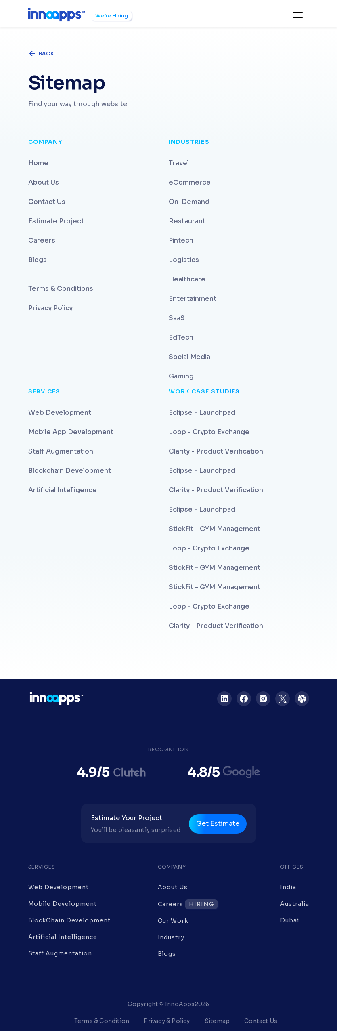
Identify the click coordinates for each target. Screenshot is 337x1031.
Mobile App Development (70, 432)
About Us (43, 182)
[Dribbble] (302, 698)
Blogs (37, 260)
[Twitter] (282, 698)
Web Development (59, 412)
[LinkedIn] (224, 698)
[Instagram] (263, 698)
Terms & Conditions (60, 288)
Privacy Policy (50, 308)
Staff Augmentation (60, 451)
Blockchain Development (69, 470)
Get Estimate (217, 823)
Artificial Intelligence (62, 490)
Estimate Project (56, 221)
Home (38, 163)
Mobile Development (62, 903)
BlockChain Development (69, 920)
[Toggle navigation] (298, 14)
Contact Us (46, 201)
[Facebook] (244, 698)
